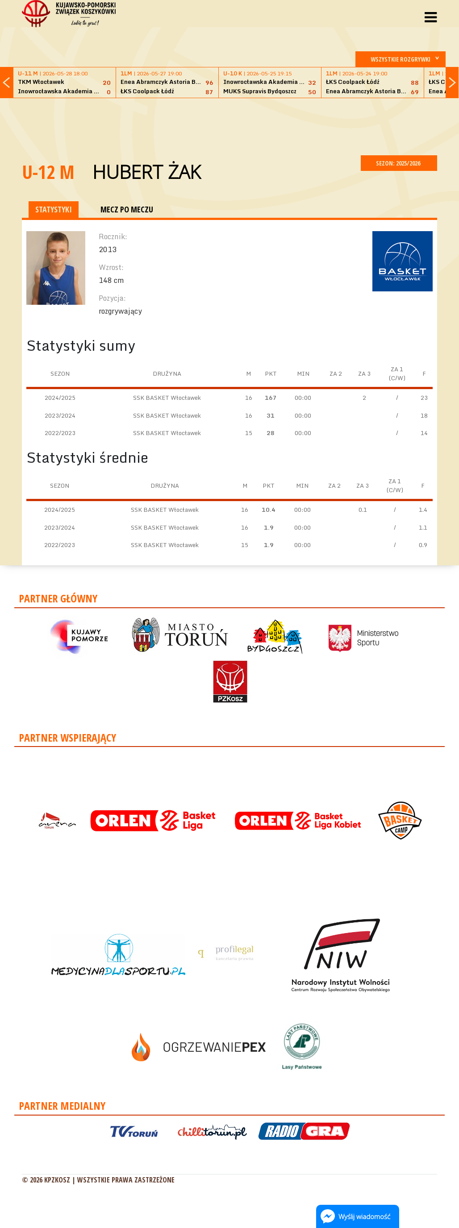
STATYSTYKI (53, 209)
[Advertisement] (229, 125)
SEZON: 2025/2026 (399, 163)
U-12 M (48, 171)
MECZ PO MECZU (126, 209)
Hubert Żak (146, 171)
